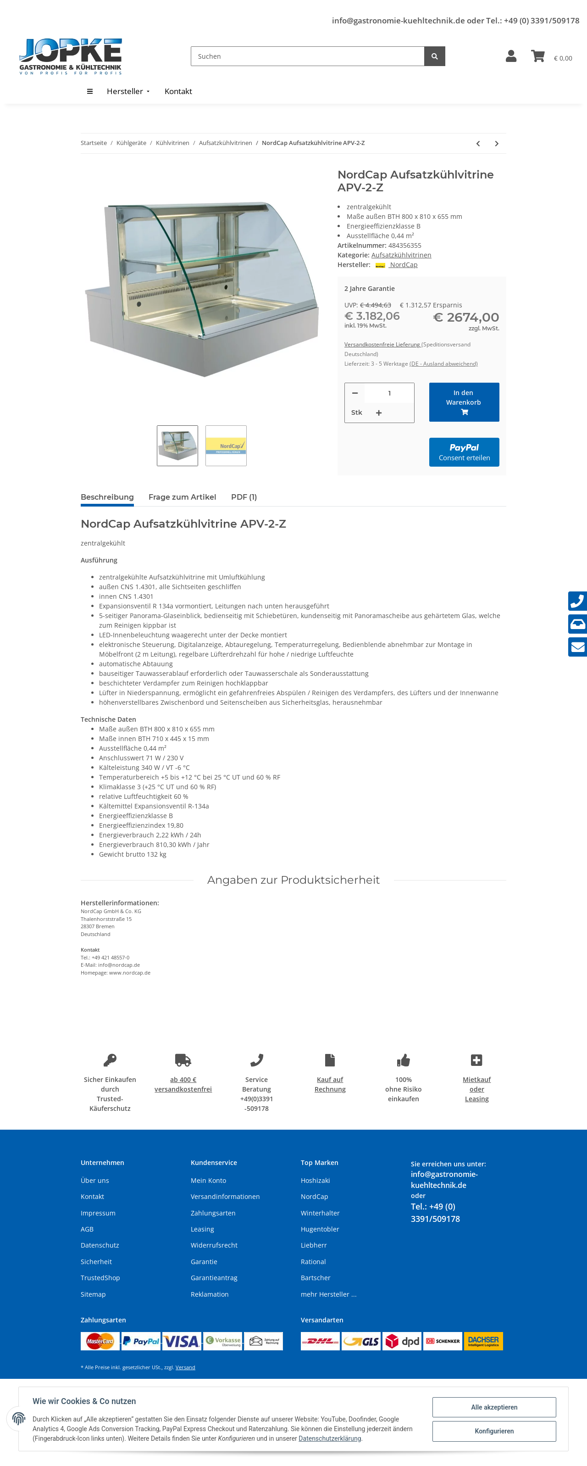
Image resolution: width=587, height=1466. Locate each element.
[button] (511, 56)
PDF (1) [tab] (244, 497)
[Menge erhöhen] (379, 413)
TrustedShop (100, 1277)
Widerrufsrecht (214, 1245)
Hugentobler (320, 1229)
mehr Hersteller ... (329, 1294)
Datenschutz (100, 1245)
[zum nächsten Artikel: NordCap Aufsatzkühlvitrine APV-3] (496, 143)
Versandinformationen (225, 1196)
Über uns (95, 1180)
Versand (185, 1367)
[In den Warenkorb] (464, 402)
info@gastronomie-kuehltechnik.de (398, 20)
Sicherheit (96, 1261)
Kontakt (92, 1196)
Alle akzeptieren (493, 1407)
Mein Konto (208, 1180)
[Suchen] (308, 56)
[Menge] (389, 393)
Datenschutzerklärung (330, 1438)
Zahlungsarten (213, 1213)
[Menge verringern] (355, 393)
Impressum (98, 1213)
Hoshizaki (315, 1180)
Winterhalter (320, 1213)
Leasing (202, 1229)
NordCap (314, 1196)
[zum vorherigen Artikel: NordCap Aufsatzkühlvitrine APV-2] (478, 143)
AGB (87, 1229)
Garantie (204, 1261)
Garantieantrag (214, 1277)
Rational (313, 1261)
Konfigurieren (493, 1431)
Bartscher (316, 1277)
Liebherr (314, 1245)
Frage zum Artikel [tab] (182, 497)
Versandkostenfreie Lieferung (382, 344)
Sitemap (93, 1294)
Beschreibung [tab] (107, 497)
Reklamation (210, 1294)
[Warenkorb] (552, 56)
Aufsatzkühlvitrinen (401, 255)
